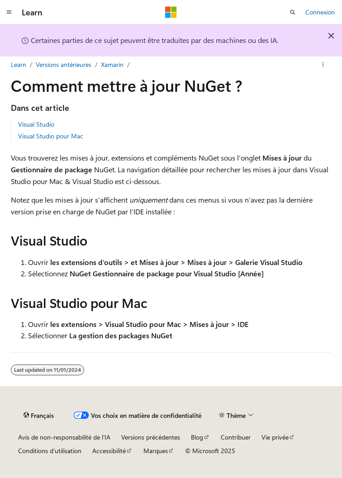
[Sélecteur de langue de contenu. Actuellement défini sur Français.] (38, 415)
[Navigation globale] (9, 12)
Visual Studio (36, 124)
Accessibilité (109, 450)
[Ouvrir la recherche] (293, 12)
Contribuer (236, 437)
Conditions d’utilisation (49, 450)
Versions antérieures (63, 64)
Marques (155, 450)
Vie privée (275, 437)
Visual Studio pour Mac (50, 136)
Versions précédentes (150, 437)
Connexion (320, 12)
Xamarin (112, 64)
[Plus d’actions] (323, 64)
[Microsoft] (171, 12)
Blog (197, 437)
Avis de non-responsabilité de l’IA (64, 437)
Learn (18, 64)
